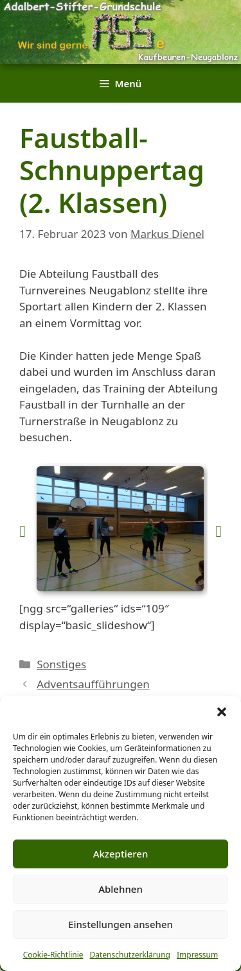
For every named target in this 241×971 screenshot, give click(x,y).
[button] (221, 711)
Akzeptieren (120, 853)
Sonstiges (61, 664)
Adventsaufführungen (93, 684)
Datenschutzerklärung (130, 954)
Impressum (197, 954)
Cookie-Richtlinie (53, 954)
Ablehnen (120, 888)
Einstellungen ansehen (120, 924)
